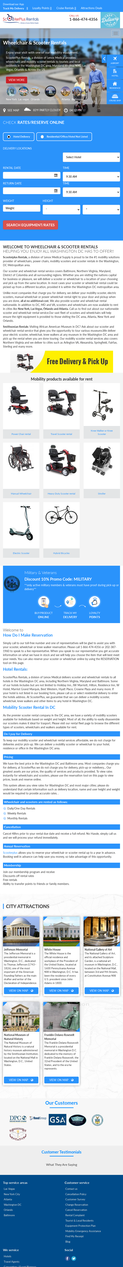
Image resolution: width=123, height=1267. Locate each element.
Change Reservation (76, 1191)
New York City (12, 1180)
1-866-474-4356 (82, 19)
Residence (114, 90)
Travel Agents (11, 1247)
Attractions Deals (91, 8)
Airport (114, 63)
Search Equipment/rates (30, 225)
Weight (8, 201)
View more (17, 80)
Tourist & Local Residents (79, 1206)
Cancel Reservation (76, 1196)
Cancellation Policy (75, 1180)
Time (66, 168)
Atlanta (8, 1185)
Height (48, 201)
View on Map (21, 990)
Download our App (13, 4)
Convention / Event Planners (20, 1253)
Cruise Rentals (67, 8)
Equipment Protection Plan (80, 1212)
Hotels (7, 1242)
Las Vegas (9, 1175)
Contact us (71, 1175)
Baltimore (9, 1201)
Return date (12, 183)
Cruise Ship (114, 103)
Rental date (12, 168)
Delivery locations (17, 148)
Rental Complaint (75, 1201)
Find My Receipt (74, 1222)
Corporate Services (14, 1258)
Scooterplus (10, 853)
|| (27, 8)
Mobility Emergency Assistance (83, 1217)
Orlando (8, 1196)
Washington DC (12, 1191)
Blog (67, 1227)
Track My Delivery (13, 8)
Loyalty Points (43, 8)
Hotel (114, 76)
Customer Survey (75, 1185)
